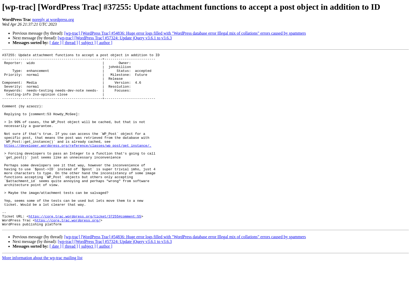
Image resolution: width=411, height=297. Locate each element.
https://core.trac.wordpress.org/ (67, 254)
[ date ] (55, 42)
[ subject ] (87, 42)
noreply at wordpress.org (53, 19)
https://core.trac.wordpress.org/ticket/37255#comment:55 (85, 249)
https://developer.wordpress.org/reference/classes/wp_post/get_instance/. (78, 164)
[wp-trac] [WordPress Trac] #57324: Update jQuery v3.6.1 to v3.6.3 (115, 38)
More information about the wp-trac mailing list (42, 292)
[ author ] (104, 42)
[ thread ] (70, 42)
